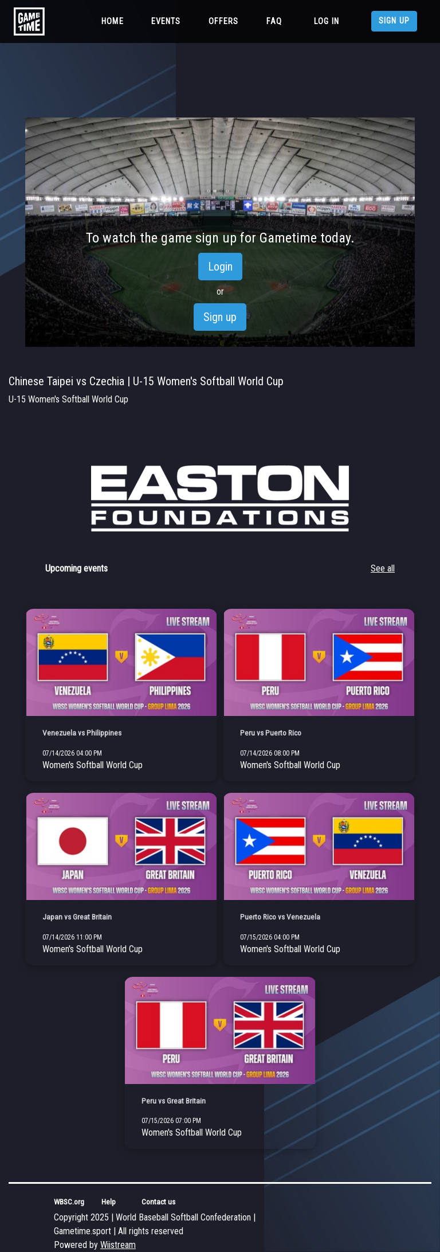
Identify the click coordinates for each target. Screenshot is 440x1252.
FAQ (274, 21)
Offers (224, 21)
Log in (326, 21)
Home (114, 20)
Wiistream (118, 1244)
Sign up (394, 21)
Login (220, 266)
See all (383, 568)
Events (166, 21)
